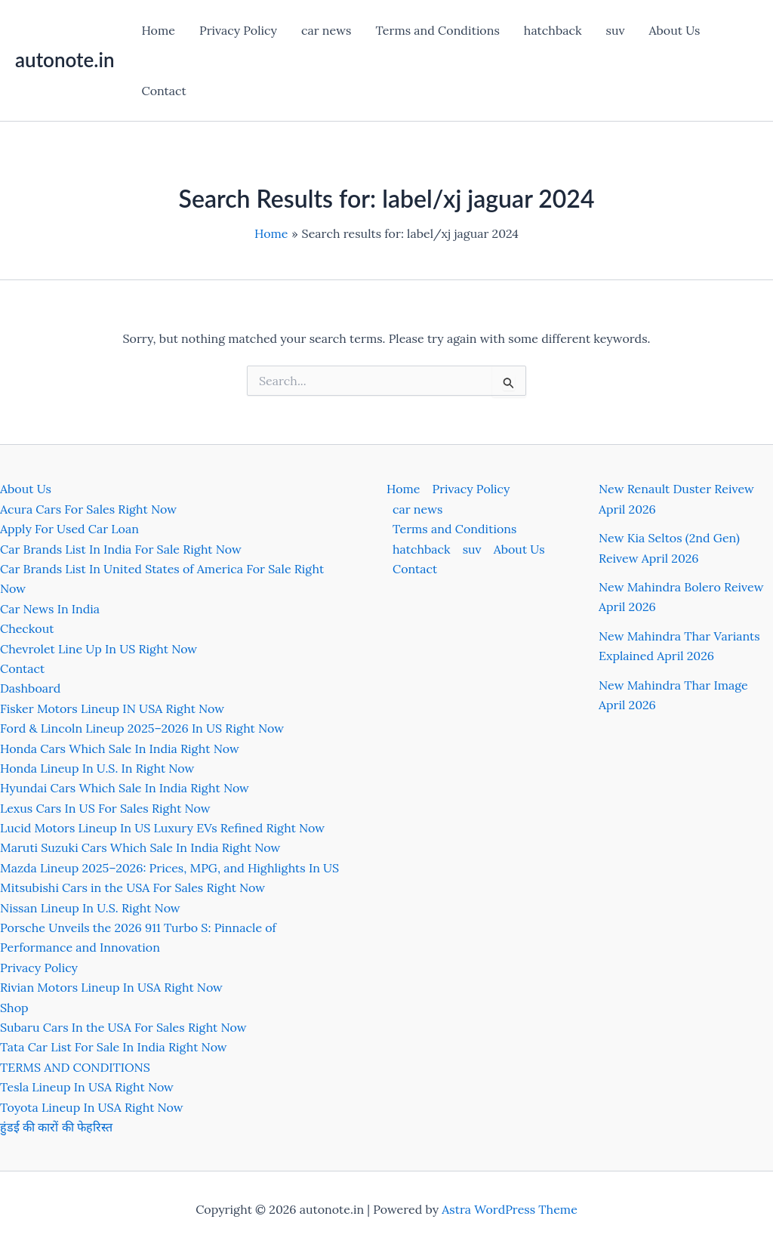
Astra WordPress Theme (509, 1209)
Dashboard (30, 688)
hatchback (553, 30)
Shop (14, 1007)
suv (615, 30)
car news (326, 30)
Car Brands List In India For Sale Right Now (121, 549)
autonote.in (64, 60)
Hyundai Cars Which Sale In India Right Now (124, 787)
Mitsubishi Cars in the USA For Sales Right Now (132, 887)
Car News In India (50, 608)
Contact (163, 90)
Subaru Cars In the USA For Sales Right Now (123, 1027)
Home (157, 30)
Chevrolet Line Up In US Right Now (98, 648)
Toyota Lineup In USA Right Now (91, 1107)
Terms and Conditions (437, 30)
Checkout (27, 628)
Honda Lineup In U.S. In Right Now (97, 768)
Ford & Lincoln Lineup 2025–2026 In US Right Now (142, 728)
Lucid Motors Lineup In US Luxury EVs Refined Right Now (162, 827)
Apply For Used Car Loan (69, 528)
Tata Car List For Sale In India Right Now (113, 1046)
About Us (675, 30)
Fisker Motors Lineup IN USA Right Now (112, 708)
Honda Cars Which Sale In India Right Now (119, 748)
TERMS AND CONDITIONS (75, 1067)
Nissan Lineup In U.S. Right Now (90, 907)
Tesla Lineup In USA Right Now (87, 1086)
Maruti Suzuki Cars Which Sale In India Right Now (140, 847)
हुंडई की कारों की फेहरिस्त (56, 1126)
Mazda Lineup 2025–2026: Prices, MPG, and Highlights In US (169, 867)
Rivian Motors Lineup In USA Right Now (111, 987)
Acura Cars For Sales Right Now (88, 509)
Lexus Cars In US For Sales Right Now (105, 808)
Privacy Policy (238, 30)
